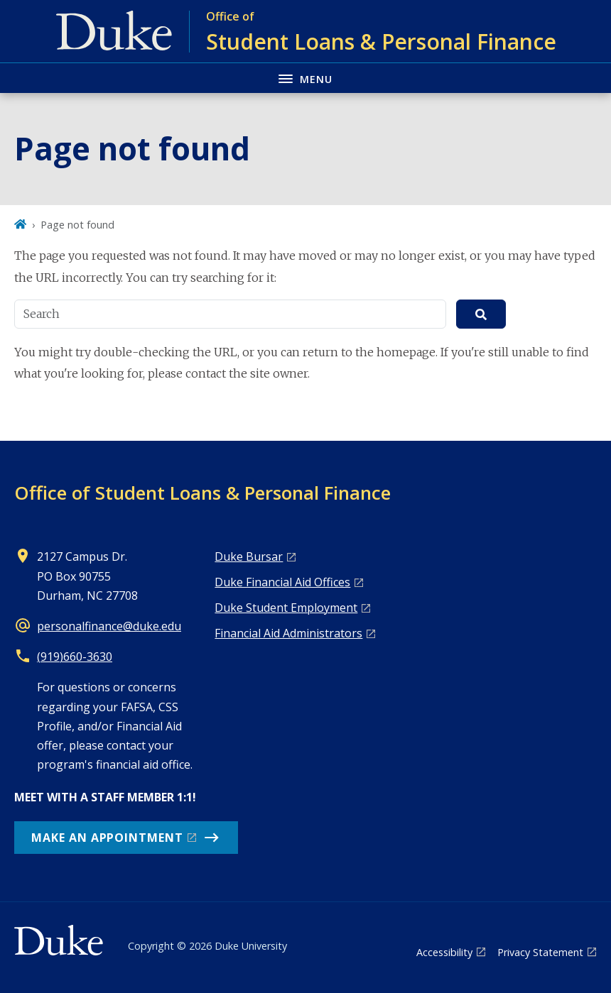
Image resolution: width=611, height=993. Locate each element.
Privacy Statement (540, 952)
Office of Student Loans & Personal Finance (202, 492)
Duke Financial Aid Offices (282, 582)
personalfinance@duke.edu (109, 626)
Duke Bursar (249, 556)
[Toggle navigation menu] (305, 77)
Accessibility (444, 952)
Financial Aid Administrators (288, 633)
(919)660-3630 (74, 656)
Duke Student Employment (286, 607)
